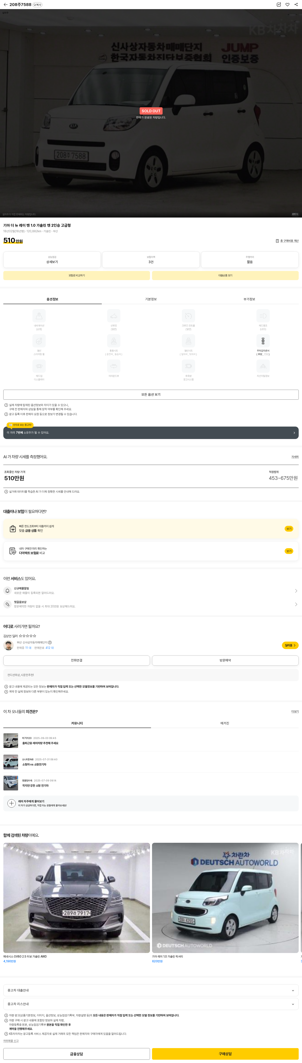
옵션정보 (52, 299)
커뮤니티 (77, 723)
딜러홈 (288, 645)
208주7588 (26, 4)
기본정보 (151, 299)
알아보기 (151, 528)
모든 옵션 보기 (151, 395)
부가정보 (249, 299)
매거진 (225, 723)
